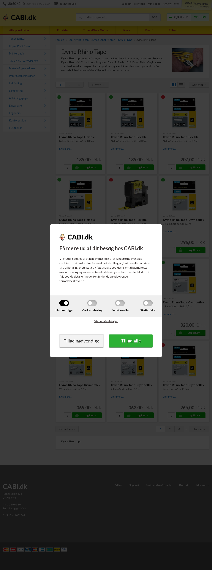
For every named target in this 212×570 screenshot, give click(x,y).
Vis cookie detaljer (106, 321)
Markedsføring (91, 310)
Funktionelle (120, 310)
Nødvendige (64, 310)
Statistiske (147, 310)
